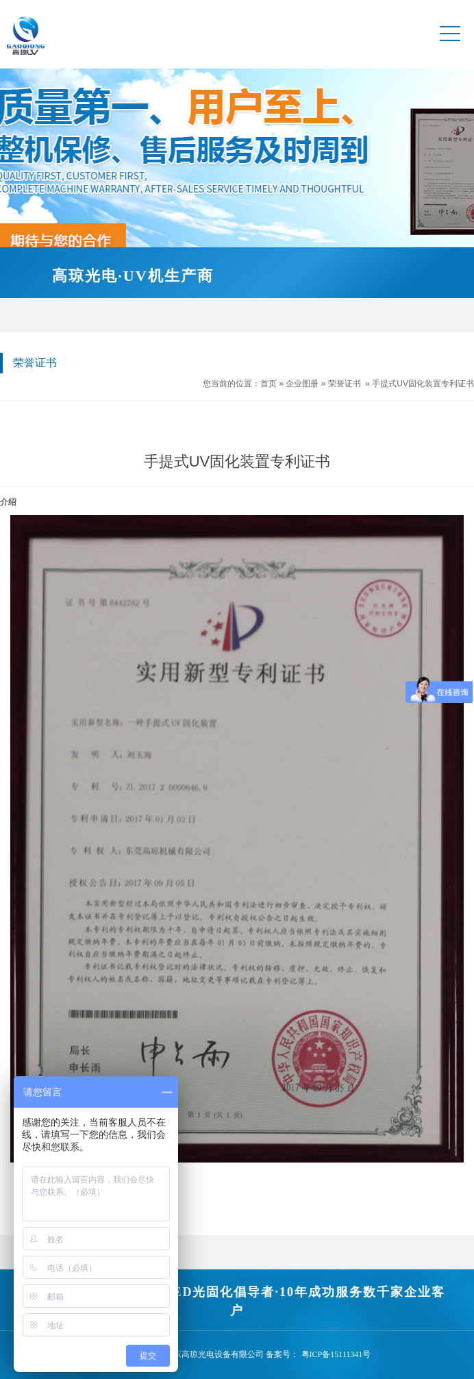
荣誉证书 (344, 383)
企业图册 (302, 383)
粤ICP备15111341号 (336, 1354)
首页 (268, 383)
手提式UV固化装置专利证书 (423, 383)
